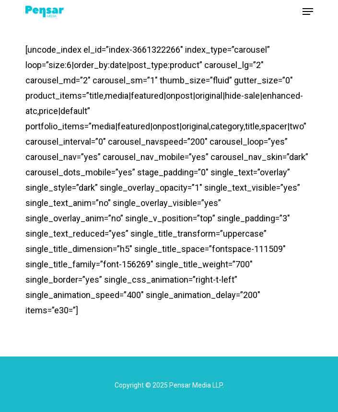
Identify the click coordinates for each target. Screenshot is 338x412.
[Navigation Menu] (308, 11)
